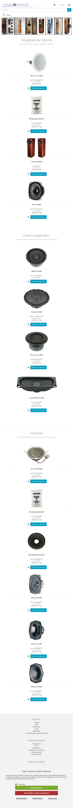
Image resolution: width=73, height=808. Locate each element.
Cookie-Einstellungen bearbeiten (36, 733)
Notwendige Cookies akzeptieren (36, 793)
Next (69, 26)
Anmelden (62, 5)
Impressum (36, 744)
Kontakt (36, 722)
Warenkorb (36, 727)
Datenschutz (36, 748)
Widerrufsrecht (36, 752)
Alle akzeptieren (36, 788)
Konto (36, 729)
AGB (36, 746)
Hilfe (36, 725)
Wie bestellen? (36, 754)
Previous (4, 26)
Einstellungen (21, 798)
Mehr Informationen (38, 88)
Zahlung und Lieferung (36, 750)
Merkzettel (36, 731)
